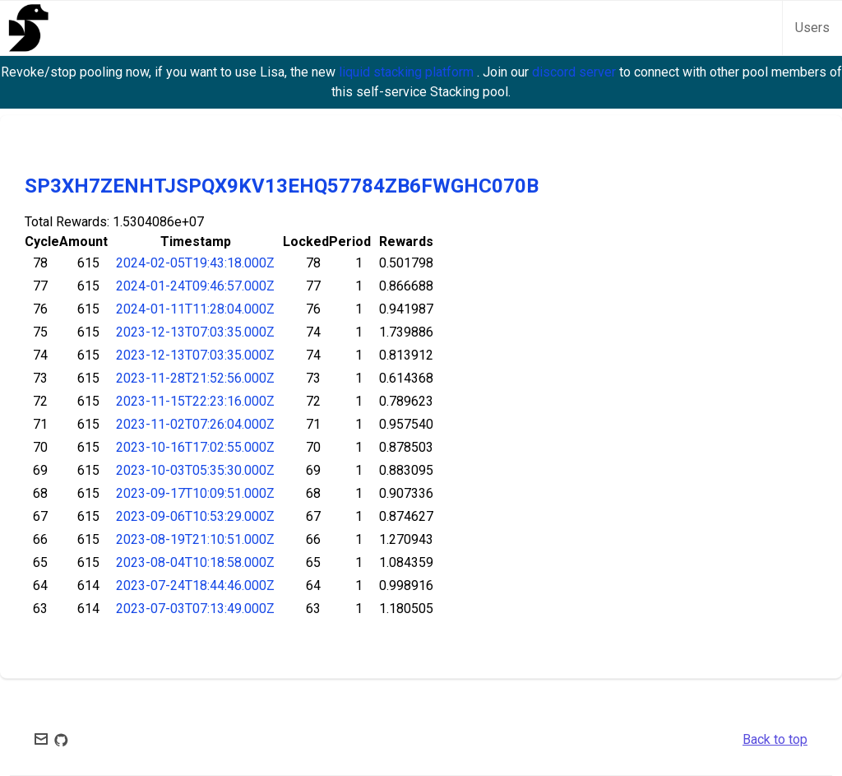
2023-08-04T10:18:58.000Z (195, 562)
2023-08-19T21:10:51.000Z (195, 539)
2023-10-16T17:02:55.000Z (195, 447)
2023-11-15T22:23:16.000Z (195, 401)
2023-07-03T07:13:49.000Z (195, 608)
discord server (575, 72)
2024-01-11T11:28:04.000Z (195, 309)
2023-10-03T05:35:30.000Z (195, 470)
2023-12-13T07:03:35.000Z (195, 332)
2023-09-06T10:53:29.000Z (195, 516)
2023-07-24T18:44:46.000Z (195, 585)
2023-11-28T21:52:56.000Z (195, 378)
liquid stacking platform (408, 72)
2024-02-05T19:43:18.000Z (195, 263)
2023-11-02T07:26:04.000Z (195, 424)
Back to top (775, 739)
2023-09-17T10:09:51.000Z (195, 493)
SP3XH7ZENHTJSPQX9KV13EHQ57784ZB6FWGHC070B (282, 185)
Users (812, 27)
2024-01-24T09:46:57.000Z (195, 286)
